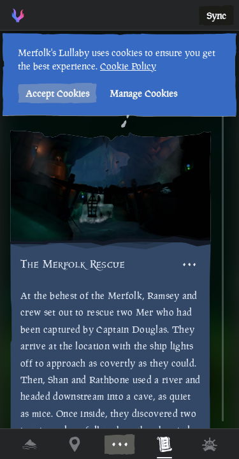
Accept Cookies (56, 93)
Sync (216, 15)
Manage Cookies (142, 93)
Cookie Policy (127, 66)
